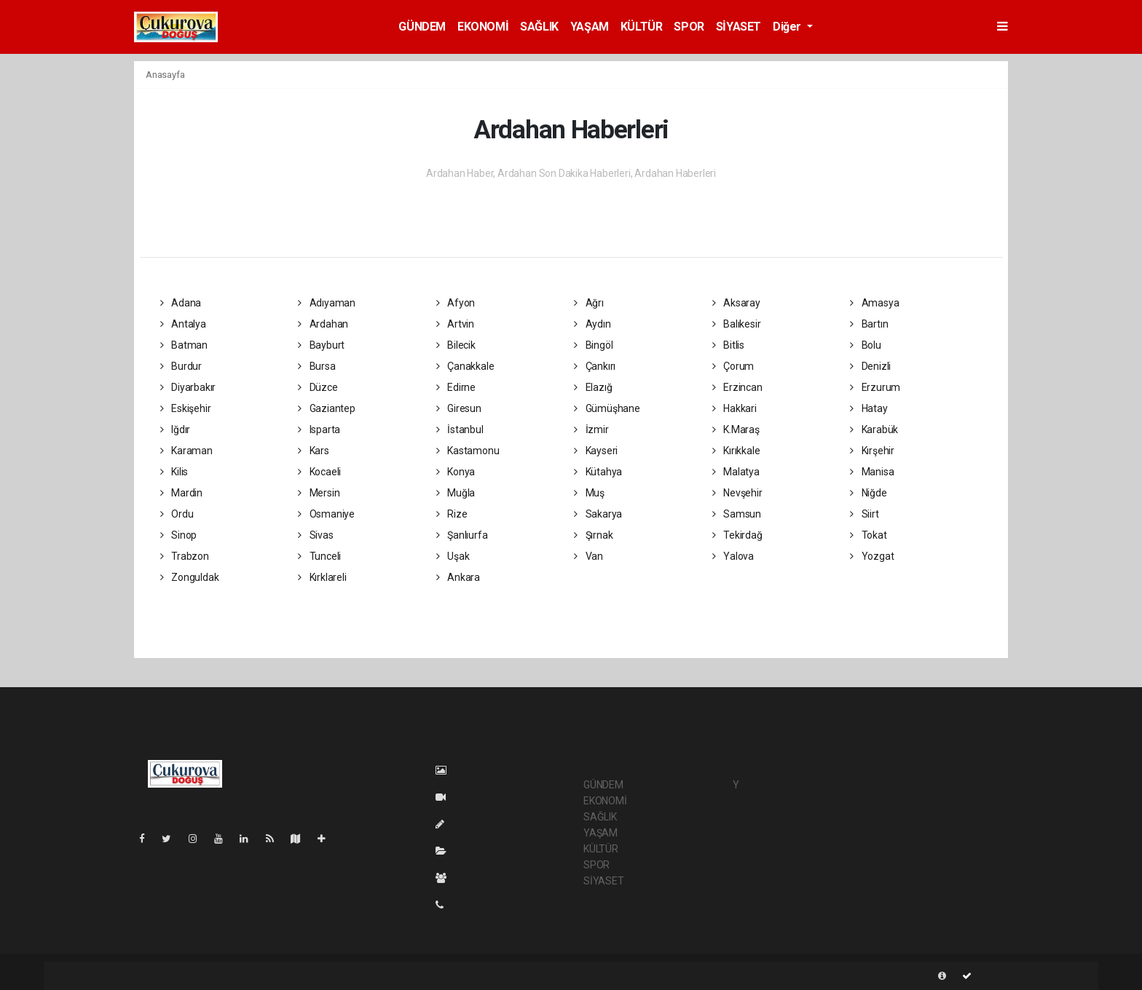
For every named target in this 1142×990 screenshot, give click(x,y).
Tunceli (319, 556)
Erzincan (737, 387)
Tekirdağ (737, 535)
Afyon (456, 303)
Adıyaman (326, 303)
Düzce (318, 387)
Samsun (736, 514)
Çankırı (594, 366)
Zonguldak (189, 577)
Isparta (319, 429)
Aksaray (736, 303)
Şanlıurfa (462, 535)
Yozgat (872, 556)
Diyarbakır (188, 387)
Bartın (869, 324)
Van (588, 556)
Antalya (183, 324)
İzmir (591, 429)
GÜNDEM (422, 26)
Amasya (874, 303)
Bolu (865, 345)
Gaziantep (326, 408)
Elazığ (593, 387)
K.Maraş (736, 429)
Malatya (736, 472)
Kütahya (598, 472)
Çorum (733, 366)
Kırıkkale (736, 450)
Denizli (870, 366)
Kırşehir (872, 450)
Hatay (869, 408)
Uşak (453, 556)
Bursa (317, 366)
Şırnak (593, 535)
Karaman (186, 450)
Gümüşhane (607, 408)
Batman (184, 345)
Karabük (874, 429)
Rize (452, 514)
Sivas (316, 535)
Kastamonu (468, 450)
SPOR (689, 26)
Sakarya (598, 514)
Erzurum (875, 387)
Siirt (864, 514)
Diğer (788, 26)
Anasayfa (165, 74)
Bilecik (456, 345)
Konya (456, 472)
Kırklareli (322, 577)
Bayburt (321, 345)
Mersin (318, 493)
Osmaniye (326, 514)
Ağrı (589, 303)
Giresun (458, 408)
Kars (313, 450)
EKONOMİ (482, 26)
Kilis (174, 472)
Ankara (458, 577)
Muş (589, 493)
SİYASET (738, 26)
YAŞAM (589, 26)
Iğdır (175, 429)
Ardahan (323, 324)
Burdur (181, 366)
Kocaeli (319, 472)
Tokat (868, 535)
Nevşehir (737, 493)
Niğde (868, 493)
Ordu (177, 514)
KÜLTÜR (642, 26)
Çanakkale (465, 366)
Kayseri (596, 450)
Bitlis (728, 345)
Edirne (456, 387)
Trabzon (184, 556)
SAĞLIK (539, 26)
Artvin (455, 324)
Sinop (178, 535)
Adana (181, 303)
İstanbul (460, 429)
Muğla (456, 493)
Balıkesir (736, 324)
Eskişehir (185, 408)
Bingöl (593, 345)
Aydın (592, 324)
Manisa (872, 472)
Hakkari (734, 408)
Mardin (181, 493)
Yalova (733, 556)
